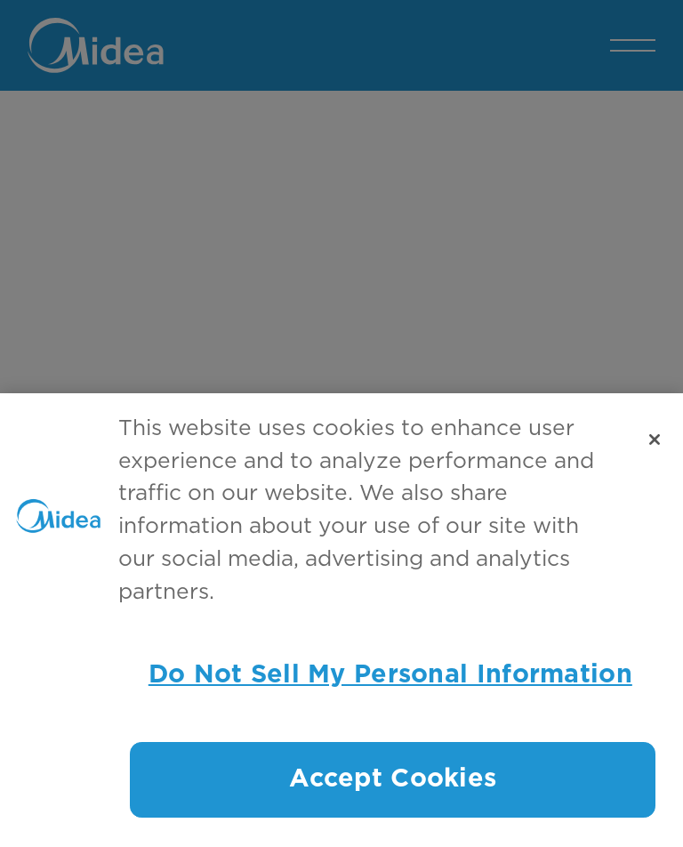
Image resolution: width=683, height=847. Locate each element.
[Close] (654, 439)
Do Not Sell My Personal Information (390, 675)
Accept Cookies (392, 779)
